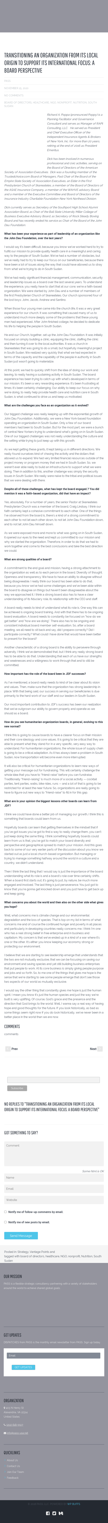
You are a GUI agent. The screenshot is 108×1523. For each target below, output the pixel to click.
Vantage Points (39, 1252)
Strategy (23, 1252)
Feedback (12, 1477)
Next (96, 1049)
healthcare (41, 102)
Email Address (15, 1075)
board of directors (18, 102)
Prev (11, 1049)
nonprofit (64, 102)
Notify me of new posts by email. (29, 1222)
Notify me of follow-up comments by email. (35, 1212)
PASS (7, 81)
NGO (53, 102)
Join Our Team (15, 1472)
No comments (14, 95)
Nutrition (80, 102)
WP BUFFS (73, 1504)
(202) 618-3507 (14, 1424)
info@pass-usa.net (17, 1433)
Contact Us (13, 1466)
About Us (12, 1460)
